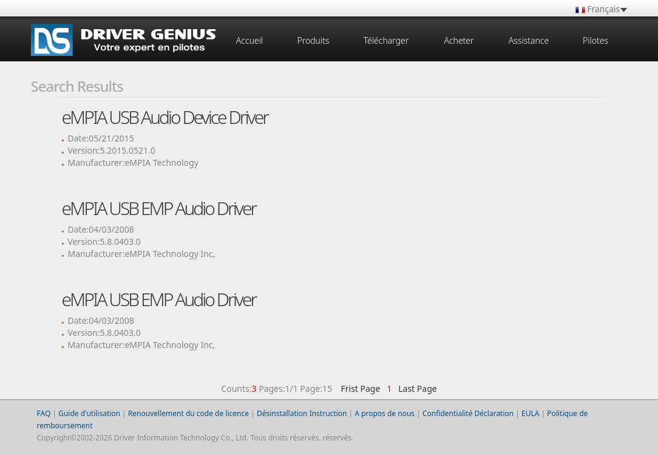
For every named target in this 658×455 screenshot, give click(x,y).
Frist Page (360, 388)
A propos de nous (384, 413)
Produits (313, 40)
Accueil (249, 40)
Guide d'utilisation (89, 413)
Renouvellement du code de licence (188, 413)
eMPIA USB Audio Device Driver (165, 116)
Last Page (415, 388)
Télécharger (386, 40)
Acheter (458, 40)
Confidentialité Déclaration (468, 413)
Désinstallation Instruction (302, 413)
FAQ (44, 413)
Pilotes (595, 40)
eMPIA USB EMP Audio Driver (159, 208)
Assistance (529, 40)
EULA (530, 413)
